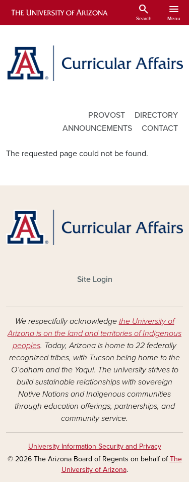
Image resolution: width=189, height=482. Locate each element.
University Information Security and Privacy (94, 446)
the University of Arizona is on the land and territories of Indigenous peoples (94, 333)
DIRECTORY (156, 115)
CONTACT (160, 128)
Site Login (94, 279)
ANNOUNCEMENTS (97, 128)
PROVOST (106, 115)
